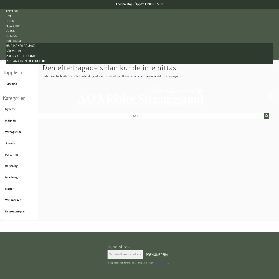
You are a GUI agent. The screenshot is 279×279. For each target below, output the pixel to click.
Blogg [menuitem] (10, 21)
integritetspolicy (160, 262)
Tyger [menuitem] (9, 71)
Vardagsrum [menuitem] (13, 132)
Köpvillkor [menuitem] (15, 51)
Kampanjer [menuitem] (13, 66)
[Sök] (266, 116)
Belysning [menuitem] (12, 150)
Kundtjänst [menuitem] (13, 41)
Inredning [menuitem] (11, 178)
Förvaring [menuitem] (11, 155)
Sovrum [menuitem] (10, 143)
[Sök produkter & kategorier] (136, 116)
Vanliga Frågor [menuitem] (16, 76)
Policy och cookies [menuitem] (22, 56)
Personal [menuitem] (12, 36)
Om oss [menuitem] (10, 31)
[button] (270, 96)
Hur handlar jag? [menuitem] (21, 46)
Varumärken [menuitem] (13, 200)
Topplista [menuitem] (12, 11)
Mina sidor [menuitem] (13, 26)
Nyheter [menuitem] (11, 125)
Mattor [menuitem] (11, 160)
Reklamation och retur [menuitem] (25, 61)
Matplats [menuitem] (10, 121)
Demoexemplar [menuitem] (15, 212)
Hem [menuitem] (8, 16)
